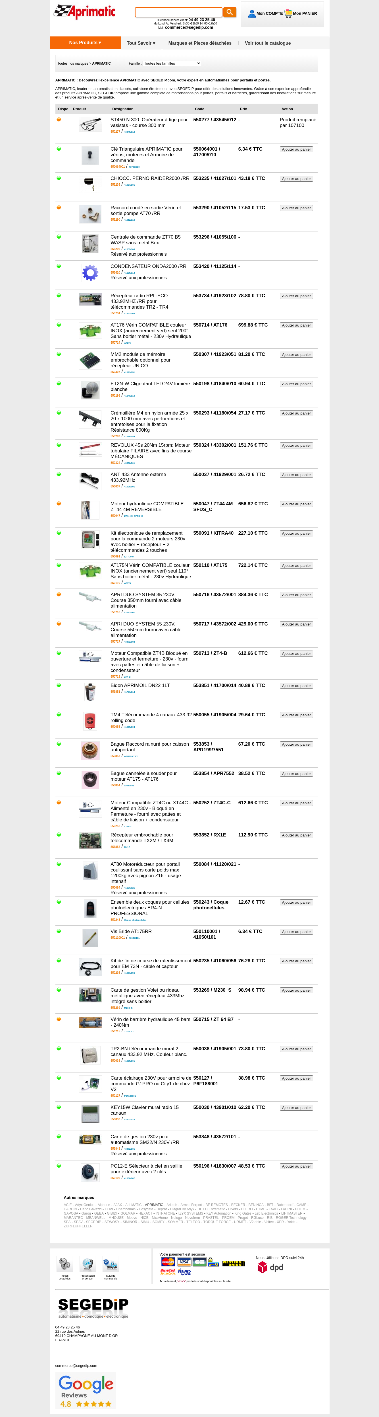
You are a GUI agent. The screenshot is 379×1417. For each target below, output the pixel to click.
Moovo (132, 1218)
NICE (144, 1218)
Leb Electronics (266, 1213)
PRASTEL (211, 1218)
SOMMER (175, 1222)
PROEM (228, 1218)
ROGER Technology (291, 1218)
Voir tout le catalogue (268, 43)
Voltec (269, 1222)
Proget (243, 1218)
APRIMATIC (154, 1205)
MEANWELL (95, 1218)
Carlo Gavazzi (90, 1209)
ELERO (247, 1209)
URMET (240, 1222)
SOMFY (158, 1222)
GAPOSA (71, 1213)
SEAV (78, 1222)
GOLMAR (127, 1213)
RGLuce (257, 1218)
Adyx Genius (84, 1205)
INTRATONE (165, 1213)
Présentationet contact (87, 1277)
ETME (260, 1209)
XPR (280, 1222)
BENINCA (256, 1205)
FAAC (273, 1209)
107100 (296, 125)
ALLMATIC (133, 1205)
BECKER (238, 1205)
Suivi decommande (110, 1277)
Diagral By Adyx (182, 1209)
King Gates (242, 1213)
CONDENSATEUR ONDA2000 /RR (148, 266)
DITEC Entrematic (211, 1209)
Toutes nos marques (73, 63)
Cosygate (146, 1209)
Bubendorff (285, 1205)
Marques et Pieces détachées (200, 43)
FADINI (286, 1209)
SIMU (145, 1222)
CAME (302, 1205)
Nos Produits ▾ (85, 42)
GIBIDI (112, 1213)
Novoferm (192, 1218)
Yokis (291, 1222)
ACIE (68, 1205)
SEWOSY (112, 1222)
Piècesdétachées (65, 1277)
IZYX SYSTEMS (190, 1213)
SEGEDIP (93, 1222)
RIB (269, 1218)
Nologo (176, 1218)
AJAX (117, 1205)
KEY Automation (219, 1213)
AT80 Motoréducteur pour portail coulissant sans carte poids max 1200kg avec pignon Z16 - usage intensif (146, 873)
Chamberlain (126, 1209)
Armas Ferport (191, 1205)
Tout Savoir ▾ (141, 43)
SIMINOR (130, 1222)
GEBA (99, 1213)
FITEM (300, 1209)
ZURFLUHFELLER (78, 1226)
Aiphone (104, 1205)
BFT (270, 1205)
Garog (86, 1213)
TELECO (193, 1222)
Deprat (162, 1209)
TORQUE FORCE (217, 1222)
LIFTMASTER (292, 1213)
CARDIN (70, 1209)
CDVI (109, 1209)
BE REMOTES (216, 1205)
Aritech (171, 1205)
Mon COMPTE (270, 13)
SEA (67, 1222)
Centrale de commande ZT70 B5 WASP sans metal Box (146, 239)
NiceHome (160, 1218)
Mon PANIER (304, 13)
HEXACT (146, 1213)
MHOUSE (116, 1218)
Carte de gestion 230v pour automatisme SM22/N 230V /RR (145, 1139)
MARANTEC (73, 1218)
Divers (233, 1209)
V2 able (255, 1222)
